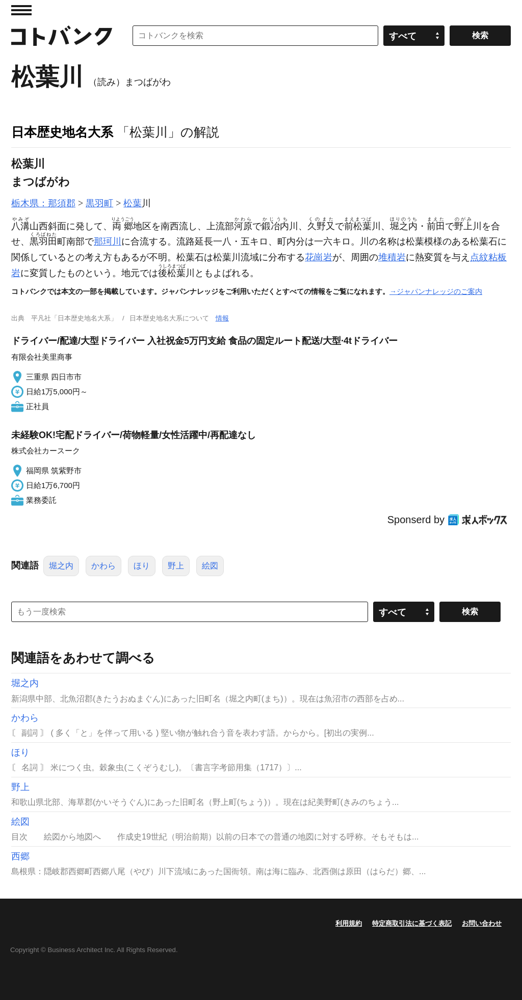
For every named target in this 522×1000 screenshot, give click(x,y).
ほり (142, 565)
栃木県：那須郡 (43, 203)
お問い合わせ (482, 923)
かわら (103, 565)
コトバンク (61, 35)
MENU (21, 10)
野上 (176, 565)
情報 (222, 318)
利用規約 (348, 923)
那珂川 (107, 241)
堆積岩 (392, 257)
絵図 (210, 565)
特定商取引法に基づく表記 (412, 923)
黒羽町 (99, 203)
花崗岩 (318, 257)
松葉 (132, 203)
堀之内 (61, 565)
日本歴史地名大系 (62, 132)
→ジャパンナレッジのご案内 (435, 291)
